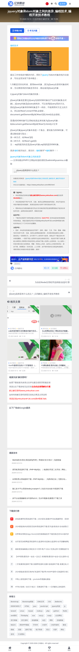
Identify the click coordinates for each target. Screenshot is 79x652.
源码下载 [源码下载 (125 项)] (28, 629)
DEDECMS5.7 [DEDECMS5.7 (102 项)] (16, 606)
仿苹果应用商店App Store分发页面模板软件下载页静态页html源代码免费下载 (45, 534)
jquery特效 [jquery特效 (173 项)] (56, 606)
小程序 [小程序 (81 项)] (44, 625)
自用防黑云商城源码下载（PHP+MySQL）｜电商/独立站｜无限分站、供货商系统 (39, 479)
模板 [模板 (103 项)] (12, 629)
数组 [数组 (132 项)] (64, 625)
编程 (16, 150)
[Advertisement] (39, 428)
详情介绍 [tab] (17, 30)
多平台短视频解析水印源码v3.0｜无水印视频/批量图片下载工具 (37, 498)
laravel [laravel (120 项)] (13, 611)
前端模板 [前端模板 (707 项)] (35, 620)
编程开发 (46, 19)
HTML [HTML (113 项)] (27, 606)
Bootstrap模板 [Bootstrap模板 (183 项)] (27, 601)
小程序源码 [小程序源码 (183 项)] (55, 625)
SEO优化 (45, 328)
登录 (62, 4)
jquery (45, 74)
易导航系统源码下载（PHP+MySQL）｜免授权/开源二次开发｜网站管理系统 (39, 469)
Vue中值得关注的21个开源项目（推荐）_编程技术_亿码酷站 (22, 366)
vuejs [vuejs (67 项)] (49, 615)
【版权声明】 (45, 218)
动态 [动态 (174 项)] (44, 620)
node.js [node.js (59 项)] (39, 611)
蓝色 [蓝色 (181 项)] (12, 634)
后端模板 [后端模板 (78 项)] (60, 620)
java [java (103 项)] (34, 606)
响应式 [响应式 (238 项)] (13, 625)
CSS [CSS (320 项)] (49, 601)
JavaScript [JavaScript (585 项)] (44, 606)
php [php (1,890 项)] (47, 611)
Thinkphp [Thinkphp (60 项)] (24, 615)
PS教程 (45, 363)
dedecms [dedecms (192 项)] (58, 601)
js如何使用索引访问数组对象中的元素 (22, 332)
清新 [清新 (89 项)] (19, 629)
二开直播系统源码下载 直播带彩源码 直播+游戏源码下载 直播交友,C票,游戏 (44, 564)
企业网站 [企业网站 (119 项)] (58, 615)
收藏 (55, 268)
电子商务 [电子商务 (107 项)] (39, 629)
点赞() (64, 268)
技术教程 (38, 19)
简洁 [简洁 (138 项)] (48, 629)
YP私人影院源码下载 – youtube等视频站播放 (32, 579)
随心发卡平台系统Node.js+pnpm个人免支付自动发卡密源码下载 (37, 488)
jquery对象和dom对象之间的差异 (25, 156)
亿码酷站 (16, 268)
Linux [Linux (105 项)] (22, 611)
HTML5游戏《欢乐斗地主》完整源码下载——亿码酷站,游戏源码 (40, 587)
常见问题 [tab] (32, 30)
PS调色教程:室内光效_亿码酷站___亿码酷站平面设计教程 (55, 366)
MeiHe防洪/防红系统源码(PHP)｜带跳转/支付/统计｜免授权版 (36, 460)
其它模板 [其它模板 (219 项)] (14, 620)
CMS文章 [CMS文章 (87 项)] (40, 601)
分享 (46, 268)
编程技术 (14, 45)
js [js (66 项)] (64, 606)
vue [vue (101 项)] (33, 615)
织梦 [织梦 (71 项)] (55, 629)
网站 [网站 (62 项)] (62, 629)
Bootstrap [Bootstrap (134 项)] (14, 601)
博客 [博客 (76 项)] (51, 620)
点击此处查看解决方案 (41, 386)
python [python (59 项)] (56, 611)
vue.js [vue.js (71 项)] (41, 615)
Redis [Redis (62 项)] (65, 611)
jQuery (17, 263)
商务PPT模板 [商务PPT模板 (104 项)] (24, 625)
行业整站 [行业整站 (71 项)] (21, 634)
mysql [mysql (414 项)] (30, 611)
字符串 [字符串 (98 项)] (35, 625)
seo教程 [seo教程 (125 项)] (14, 615)
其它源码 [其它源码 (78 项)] (24, 620)
